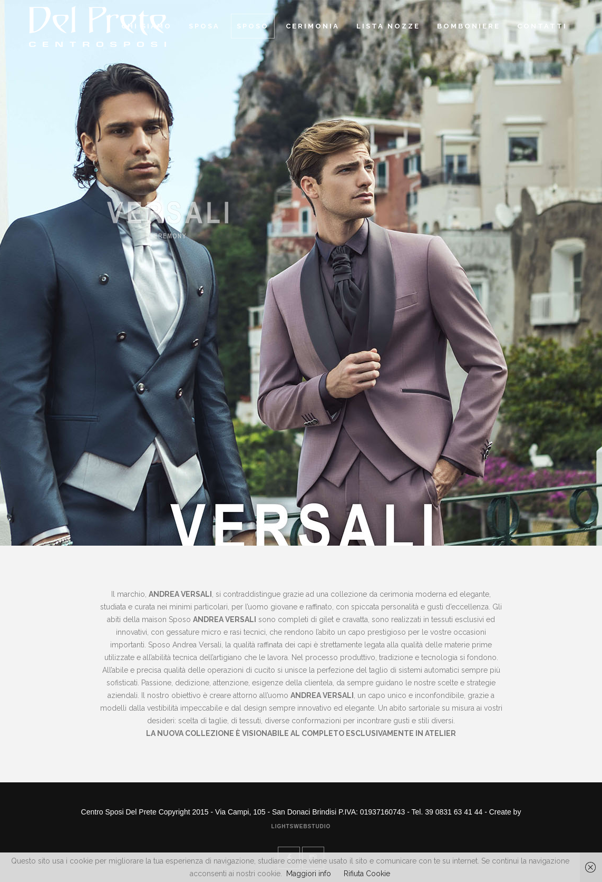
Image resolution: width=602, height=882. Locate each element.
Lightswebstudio (301, 826)
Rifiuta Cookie (367, 873)
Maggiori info (308, 873)
